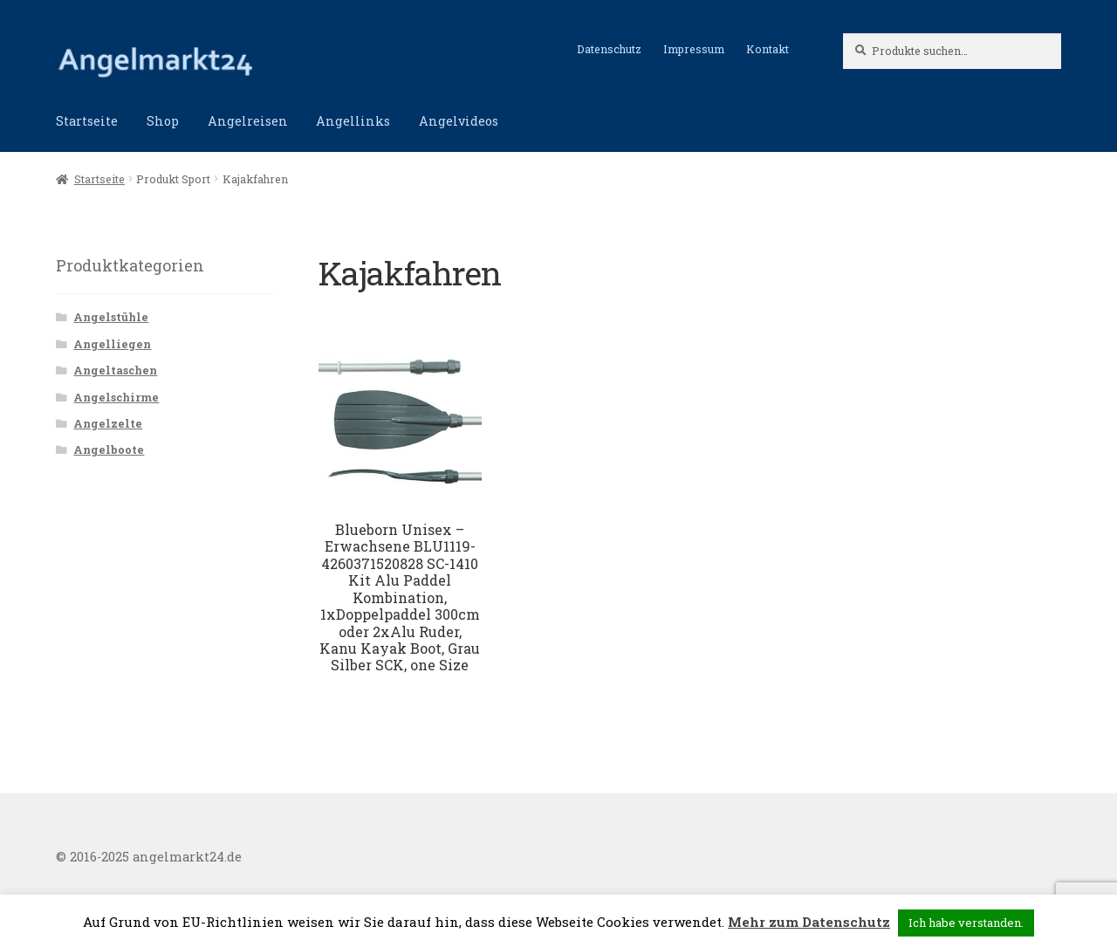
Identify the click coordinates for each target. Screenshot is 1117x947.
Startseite (87, 121)
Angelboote (108, 449)
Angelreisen (248, 121)
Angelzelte (107, 423)
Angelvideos (458, 121)
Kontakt (767, 49)
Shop (163, 121)
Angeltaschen (115, 370)
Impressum (693, 49)
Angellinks (353, 121)
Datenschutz (609, 49)
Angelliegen (112, 344)
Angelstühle (110, 317)
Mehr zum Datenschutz (809, 921)
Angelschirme (116, 397)
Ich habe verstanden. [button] (966, 922)
